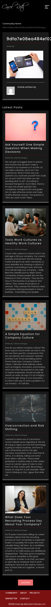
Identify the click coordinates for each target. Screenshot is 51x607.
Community (11, 592)
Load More (25, 582)
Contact (25, 598)
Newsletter (11, 598)
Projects (34, 592)
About (23, 592)
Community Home (11, 23)
